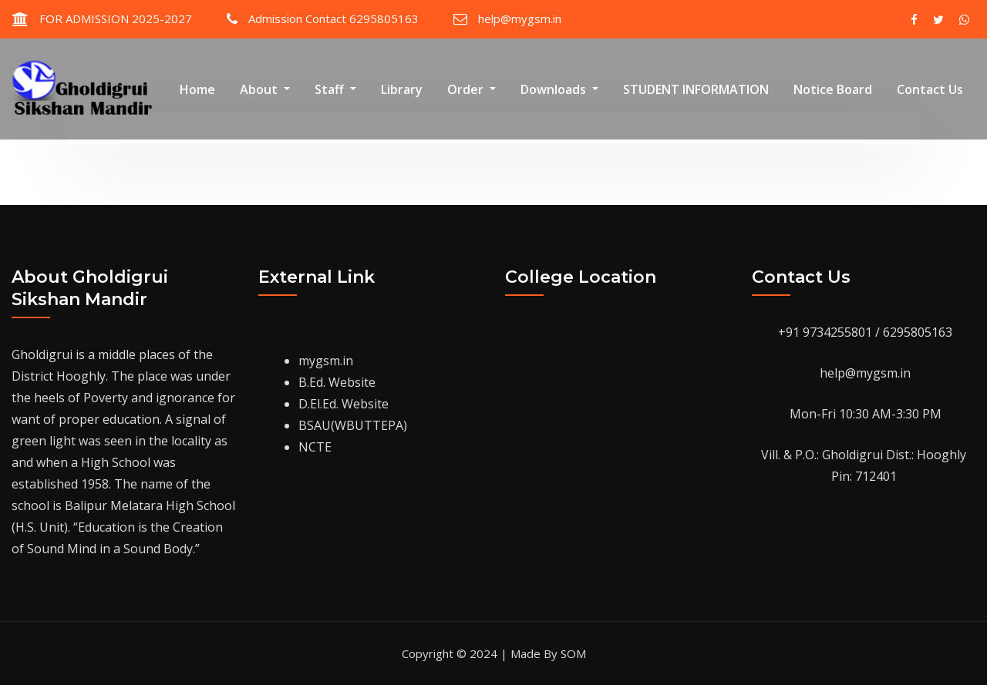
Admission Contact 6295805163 (333, 18)
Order (471, 89)
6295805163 (917, 332)
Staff (335, 89)
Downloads (559, 89)
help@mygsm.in (519, 18)
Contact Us (930, 89)
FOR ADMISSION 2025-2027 (115, 18)
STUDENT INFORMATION (696, 89)
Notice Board (832, 89)
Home (197, 89)
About (265, 89)
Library (402, 89)
